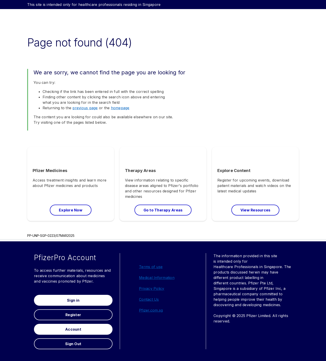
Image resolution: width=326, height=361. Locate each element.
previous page (85, 108)
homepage (120, 108)
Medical (146, 277)
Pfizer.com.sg (151, 310)
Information (164, 277)
